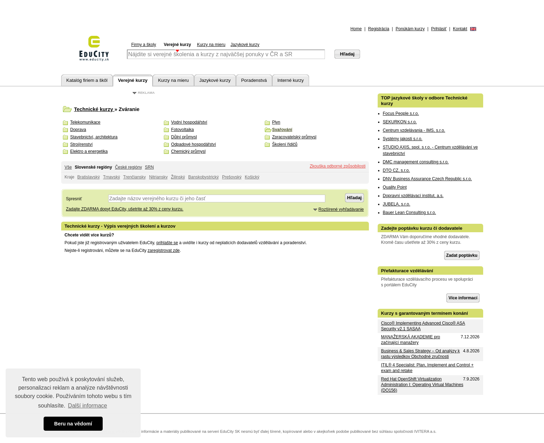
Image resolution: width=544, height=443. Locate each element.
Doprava (78, 129)
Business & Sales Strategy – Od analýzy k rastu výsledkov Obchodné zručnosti (420, 353)
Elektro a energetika (89, 151)
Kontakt (460, 28)
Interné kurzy (290, 80)
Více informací (462, 297)
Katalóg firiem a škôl (87, 80)
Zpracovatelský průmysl (294, 137)
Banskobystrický (203, 177)
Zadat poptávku (462, 255)
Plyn (276, 122)
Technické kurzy (94, 109)
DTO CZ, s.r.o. (396, 170)
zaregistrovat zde (164, 250)
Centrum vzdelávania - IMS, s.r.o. (414, 130)
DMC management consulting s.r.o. (416, 161)
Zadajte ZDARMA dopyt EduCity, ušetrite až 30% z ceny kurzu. (125, 209)
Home (356, 28)
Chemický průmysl (188, 151)
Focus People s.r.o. (401, 113)
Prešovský (231, 177)
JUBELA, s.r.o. (396, 204)
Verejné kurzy (177, 44)
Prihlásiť (439, 28)
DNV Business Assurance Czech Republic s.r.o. (427, 178)
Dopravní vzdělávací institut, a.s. (413, 195)
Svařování (282, 129)
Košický (252, 177)
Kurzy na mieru (211, 44)
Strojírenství (81, 144)
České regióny (128, 167)
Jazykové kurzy (244, 44)
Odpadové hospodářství (193, 144)
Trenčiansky (134, 177)
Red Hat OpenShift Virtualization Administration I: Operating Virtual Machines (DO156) (422, 385)
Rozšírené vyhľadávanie (341, 209)
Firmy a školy (143, 44)
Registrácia (378, 28)
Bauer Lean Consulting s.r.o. (409, 212)
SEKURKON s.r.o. (400, 121)
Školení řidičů (284, 144)
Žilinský (178, 177)
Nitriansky (158, 177)
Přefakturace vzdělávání (407, 270)
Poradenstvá (254, 80)
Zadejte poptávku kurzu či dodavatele (421, 228)
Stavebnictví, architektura (94, 137)
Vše (68, 167)
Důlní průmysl (184, 137)
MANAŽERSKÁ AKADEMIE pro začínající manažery (410, 339)
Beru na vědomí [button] (73, 423)
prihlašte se (167, 242)
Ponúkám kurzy (410, 28)
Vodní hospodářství (189, 122)
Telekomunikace (85, 122)
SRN (149, 167)
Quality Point (395, 187)
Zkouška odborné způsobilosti (338, 166)
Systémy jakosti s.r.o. (403, 138)
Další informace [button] (87, 406)
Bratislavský (88, 177)
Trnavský (111, 177)
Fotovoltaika (182, 129)
